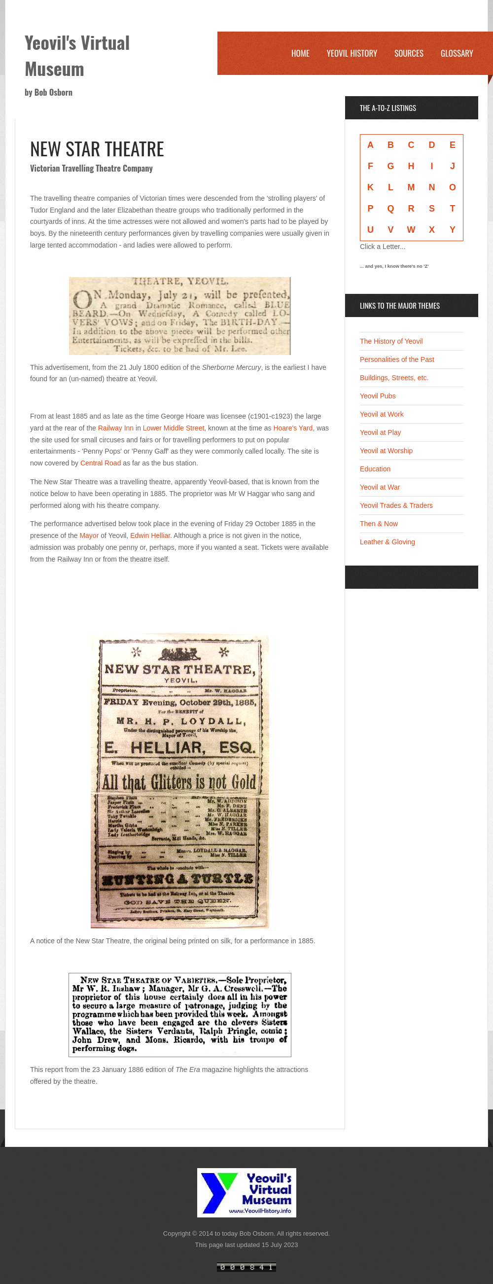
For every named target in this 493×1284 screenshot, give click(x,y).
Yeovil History (352, 53)
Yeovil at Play (380, 432)
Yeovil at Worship (386, 451)
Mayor (89, 535)
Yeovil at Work (382, 414)
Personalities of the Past (397, 359)
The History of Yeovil (391, 341)
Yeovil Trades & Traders (396, 505)
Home (300, 53)
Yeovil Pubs (378, 396)
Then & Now (379, 524)
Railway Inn (116, 428)
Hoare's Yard (293, 428)
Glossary (457, 53)
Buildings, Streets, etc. (394, 378)
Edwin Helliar (150, 535)
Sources (408, 53)
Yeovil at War (380, 487)
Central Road (100, 463)
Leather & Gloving (387, 542)
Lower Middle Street (174, 428)
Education (375, 469)
